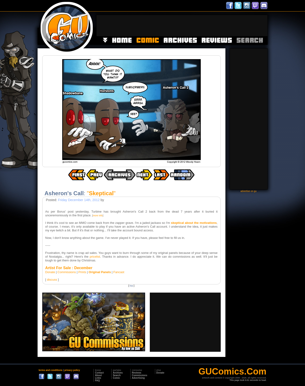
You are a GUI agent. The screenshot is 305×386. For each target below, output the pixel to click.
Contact (99, 372)
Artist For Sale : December (69, 268)
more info (98, 215)
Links (98, 378)
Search (116, 375)
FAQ (97, 380)
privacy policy (72, 370)
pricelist (95, 256)
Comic (116, 378)
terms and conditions (50, 370)
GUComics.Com (232, 371)
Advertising (138, 378)
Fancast (118, 272)
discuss (52, 279)
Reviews (136, 372)
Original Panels (100, 272)
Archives (118, 372)
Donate (50, 272)
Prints (82, 272)
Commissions (67, 272)
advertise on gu (248, 191)
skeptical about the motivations (194, 223)
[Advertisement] (182, 25)
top (131, 285)
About (98, 375)
